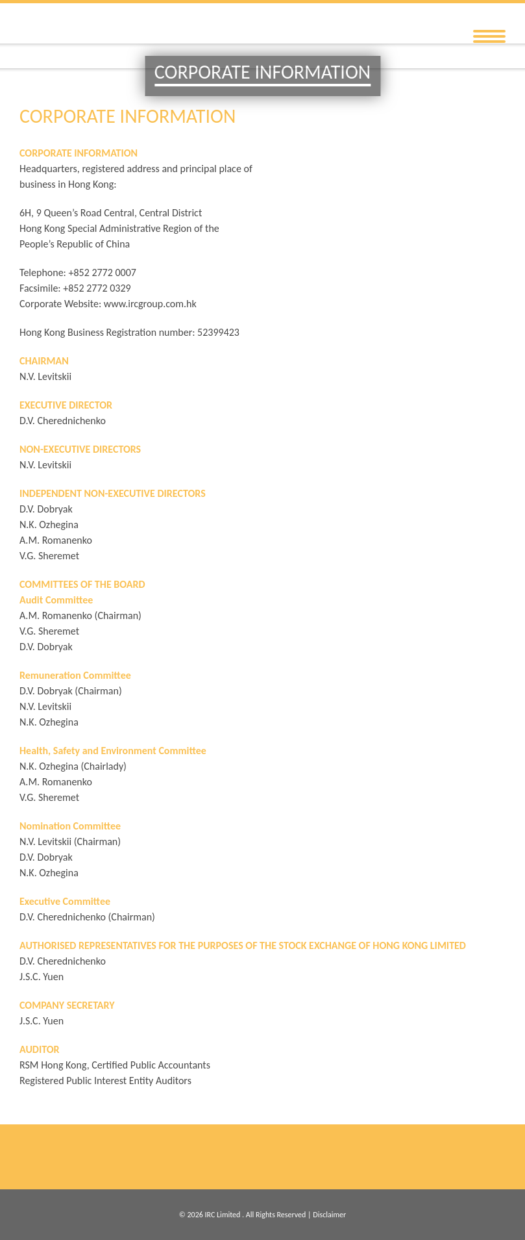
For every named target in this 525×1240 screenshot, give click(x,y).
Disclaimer (329, 1214)
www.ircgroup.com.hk (150, 303)
